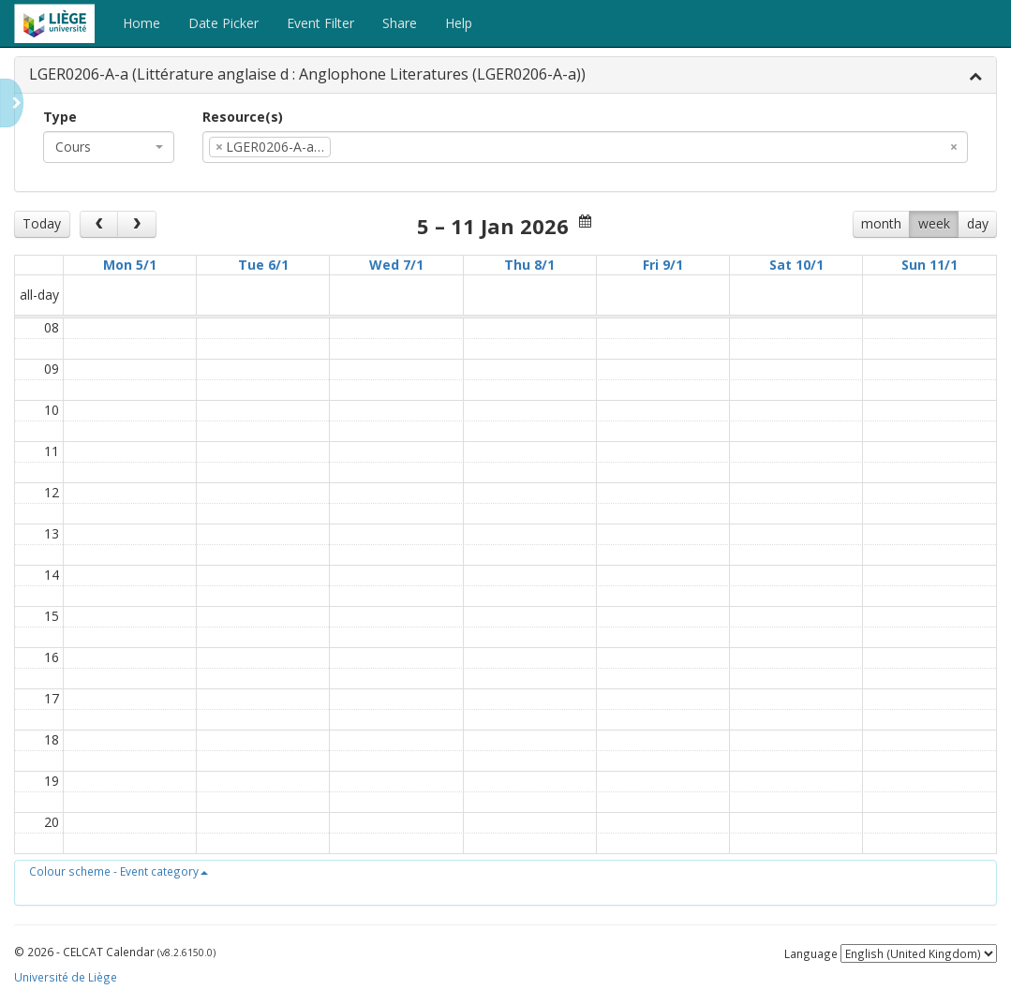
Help (458, 23)
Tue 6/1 (263, 264)
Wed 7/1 (396, 264)
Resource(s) (242, 117)
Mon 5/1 (129, 264)
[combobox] (108, 147)
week (934, 223)
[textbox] (363, 147)
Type (60, 117)
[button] (118, 871)
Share (399, 23)
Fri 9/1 (663, 264)
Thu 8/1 (529, 264)
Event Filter (320, 23)
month (881, 223)
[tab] (505, 75)
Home (141, 23)
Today (41, 223)
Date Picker (223, 23)
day (978, 223)
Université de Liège (65, 976)
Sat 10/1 (796, 264)
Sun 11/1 (929, 264)
